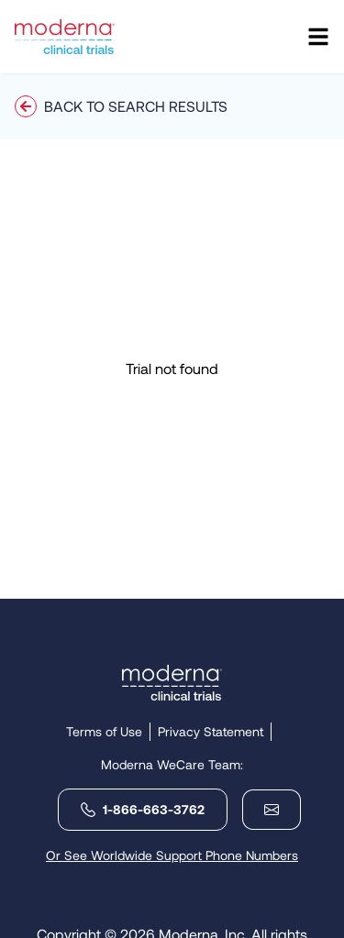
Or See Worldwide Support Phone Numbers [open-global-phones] (172, 855)
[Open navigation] (318, 37)
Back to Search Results (121, 106)
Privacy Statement (210, 731)
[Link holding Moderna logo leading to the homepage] (172, 683)
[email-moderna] (264, 809)
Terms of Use (104, 731)
